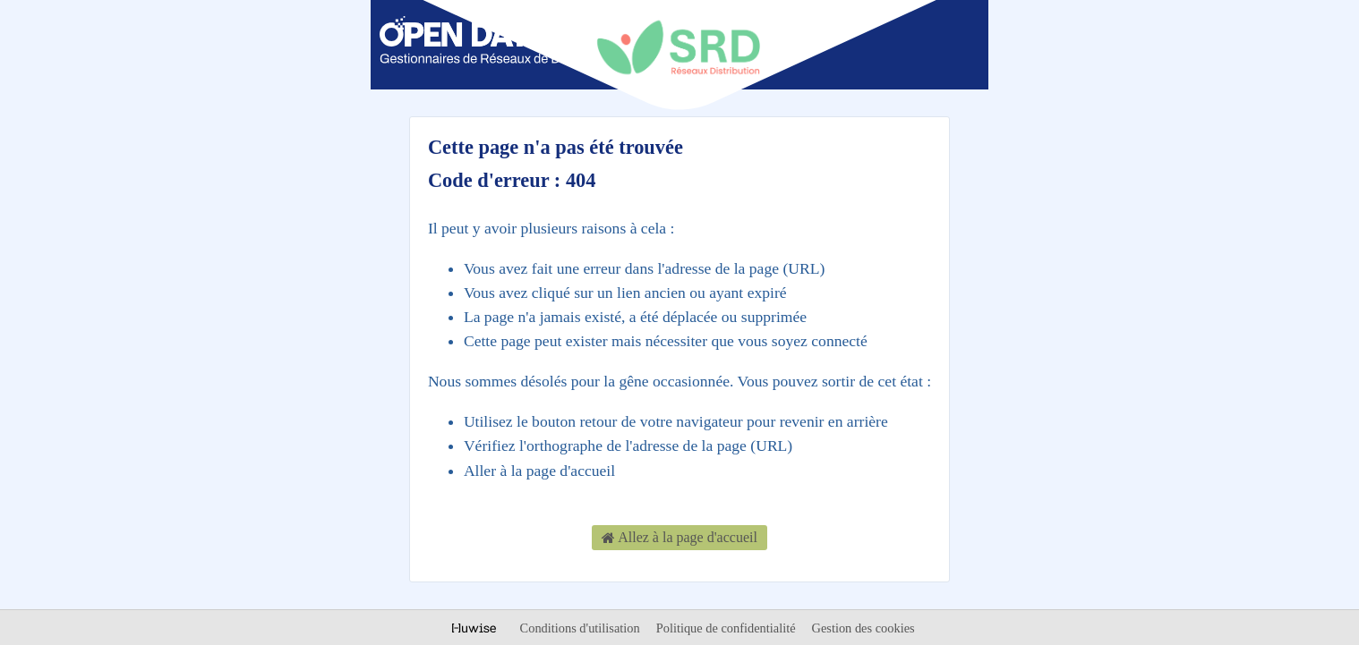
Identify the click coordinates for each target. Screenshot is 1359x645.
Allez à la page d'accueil (679, 538)
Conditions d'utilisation (582, 628)
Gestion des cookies (863, 628)
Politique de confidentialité (727, 628)
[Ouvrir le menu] (948, 43)
